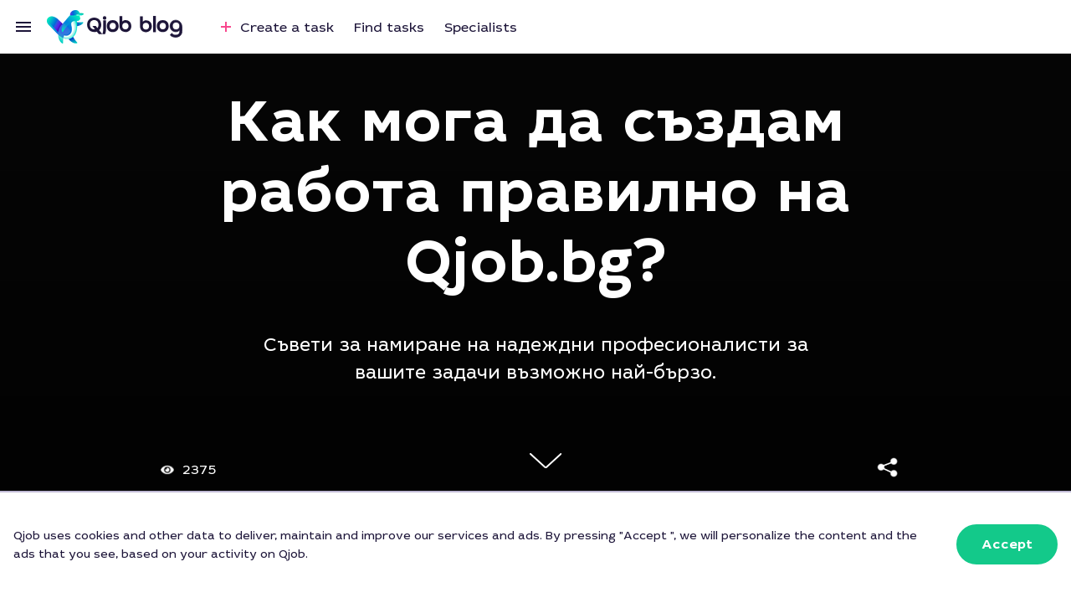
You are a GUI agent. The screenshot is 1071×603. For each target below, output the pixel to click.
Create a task (275, 27)
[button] (1007, 544)
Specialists (480, 27)
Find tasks (389, 27)
